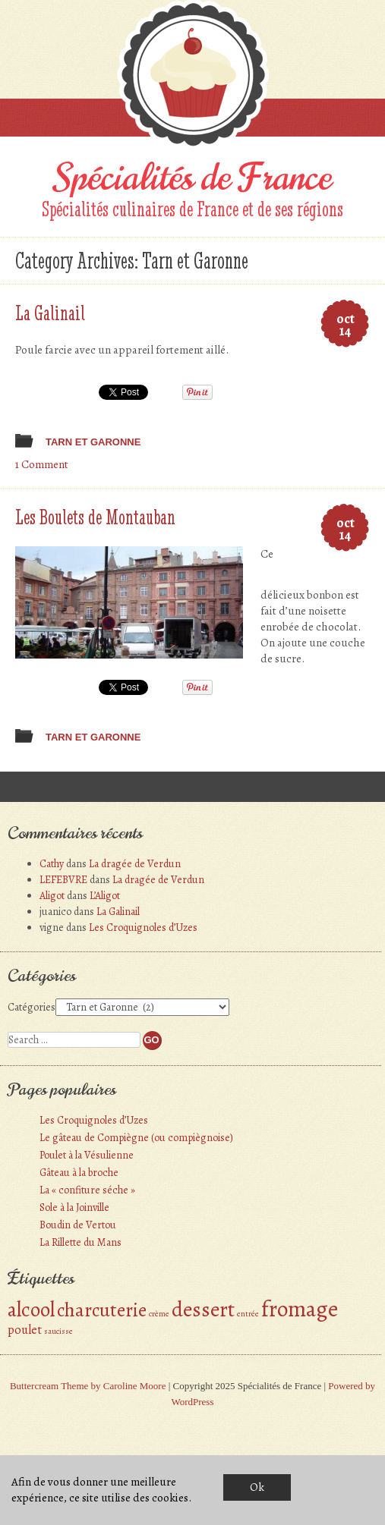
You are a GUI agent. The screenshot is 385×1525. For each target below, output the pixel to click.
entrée (248, 1313)
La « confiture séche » (87, 1190)
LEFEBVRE (63, 880)
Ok (257, 1487)
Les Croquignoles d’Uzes (143, 927)
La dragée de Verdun (135, 864)
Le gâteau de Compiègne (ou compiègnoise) (136, 1137)
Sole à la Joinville (74, 1207)
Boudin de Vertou (77, 1225)
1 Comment (41, 464)
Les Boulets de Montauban (95, 517)
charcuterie (102, 1310)
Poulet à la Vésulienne (86, 1155)
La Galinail (50, 312)
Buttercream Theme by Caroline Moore (88, 1385)
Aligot (52, 895)
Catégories (31, 1007)
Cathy (51, 864)
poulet (25, 1329)
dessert (203, 1309)
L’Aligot (105, 895)
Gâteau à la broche (78, 1172)
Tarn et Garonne (93, 442)
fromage (299, 1309)
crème (159, 1313)
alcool (31, 1309)
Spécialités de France (193, 177)
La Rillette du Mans (80, 1242)
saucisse (58, 1331)
